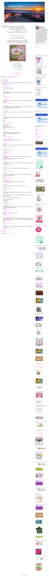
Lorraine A (4, 91)
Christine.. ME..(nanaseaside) (40, 130)
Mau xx (4, 155)
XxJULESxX (5, 86)
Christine (41, 26)
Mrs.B (4, 211)
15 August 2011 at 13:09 (8, 89)
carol (4, 161)
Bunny (37, 128)
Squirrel (4, 99)
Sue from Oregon (38, 137)
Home (2, 23)
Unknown (4, 81)
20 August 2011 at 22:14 (8, 228)
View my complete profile (40, 44)
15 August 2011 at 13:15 (8, 97)
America (4, 105)
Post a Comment (4, 230)
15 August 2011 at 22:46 (8, 178)
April (36, 127)
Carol (36, 129)
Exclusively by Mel (6, 124)
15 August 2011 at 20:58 (8, 153)
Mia (36, 134)
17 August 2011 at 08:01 (8, 203)
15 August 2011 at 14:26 (8, 122)
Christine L (4, 173)
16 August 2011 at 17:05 (8, 182)
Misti (36, 135)
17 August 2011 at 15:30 (8, 209)
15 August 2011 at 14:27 (8, 129)
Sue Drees (37, 136)
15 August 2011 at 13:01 (8, 84)
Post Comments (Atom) (9, 233)
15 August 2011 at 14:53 (8, 136)
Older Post (32, 231)
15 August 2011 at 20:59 (8, 159)
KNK (19, 35)
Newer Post (3, 231)
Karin (36, 132)
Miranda (4, 131)
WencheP (4, 184)
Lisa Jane (4, 110)
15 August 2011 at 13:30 (8, 103)
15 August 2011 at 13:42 (8, 108)
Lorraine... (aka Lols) (39, 133)
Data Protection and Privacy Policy (9, 23)
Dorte (36, 131)
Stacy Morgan (5, 138)
